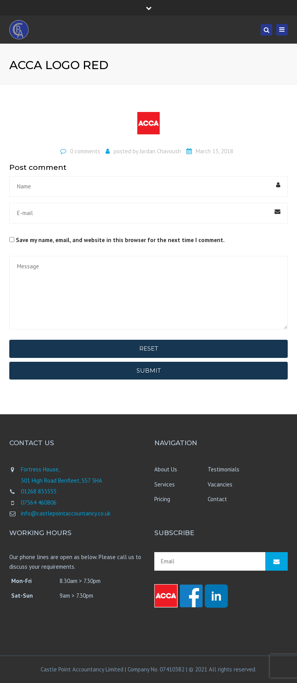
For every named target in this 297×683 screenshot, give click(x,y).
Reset (148, 348)
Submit (149, 370)
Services (164, 484)
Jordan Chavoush (160, 151)
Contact (217, 499)
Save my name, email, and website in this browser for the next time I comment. (120, 240)
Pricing (162, 499)
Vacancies (220, 484)
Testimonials (223, 469)
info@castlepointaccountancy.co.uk (66, 513)
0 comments (85, 151)
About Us (165, 469)
